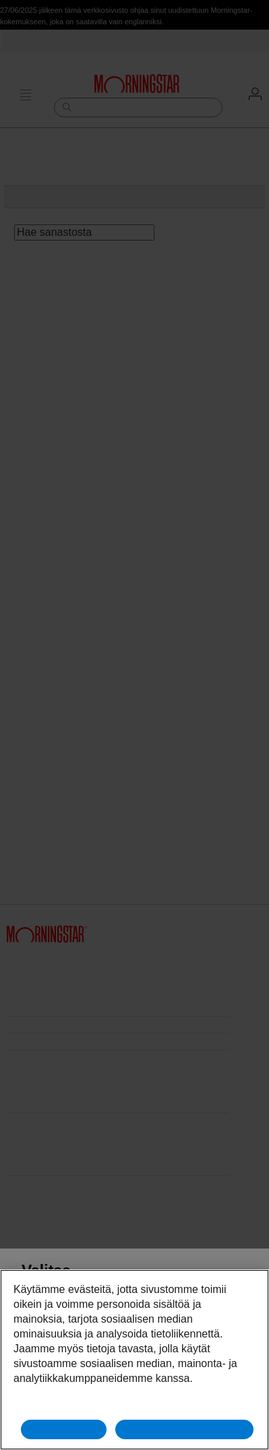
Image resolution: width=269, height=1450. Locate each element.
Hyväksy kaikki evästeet (184, 1429)
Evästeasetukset (134, 1404)
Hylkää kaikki (64, 1429)
